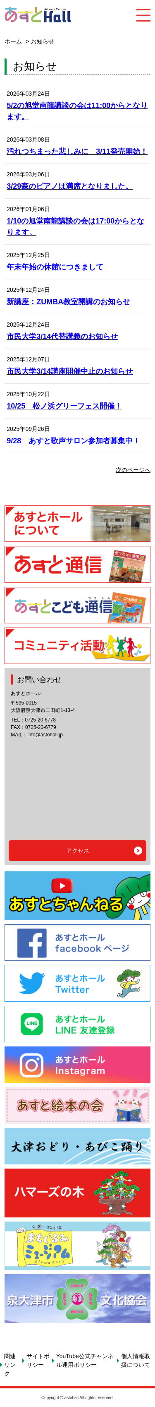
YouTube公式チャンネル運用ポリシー (85, 1360)
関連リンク (10, 1365)
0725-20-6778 (40, 720)
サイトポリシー (38, 1360)
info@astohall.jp (45, 735)
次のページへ (133, 470)
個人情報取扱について (135, 1360)
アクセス (77, 850)
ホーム (13, 41)
